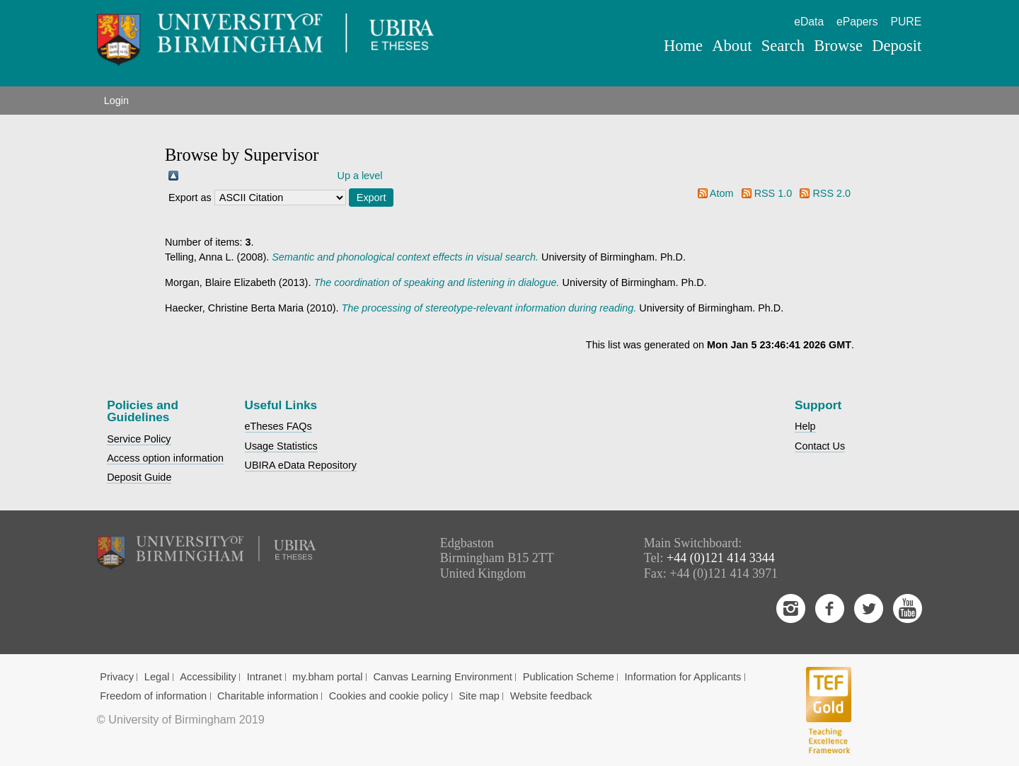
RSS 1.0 (773, 193)
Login (116, 100)
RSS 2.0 (831, 193)
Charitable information (267, 696)
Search (783, 46)
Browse (838, 46)
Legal (157, 676)
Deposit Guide (139, 477)
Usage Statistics (281, 446)
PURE (905, 22)
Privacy (117, 676)
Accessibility (208, 676)
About (732, 46)
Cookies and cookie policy (389, 696)
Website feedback (551, 696)
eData (809, 22)
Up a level (360, 175)
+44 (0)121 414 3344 (721, 558)
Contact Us (820, 446)
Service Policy (139, 439)
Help (805, 426)
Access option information (165, 458)
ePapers (857, 22)
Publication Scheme (568, 676)
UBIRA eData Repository (301, 465)
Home (683, 46)
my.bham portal (327, 676)
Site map (479, 696)
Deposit (896, 46)
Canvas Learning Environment (442, 676)
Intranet (264, 676)
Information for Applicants (683, 676)
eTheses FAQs (278, 426)
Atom (722, 193)
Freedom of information (153, 696)
